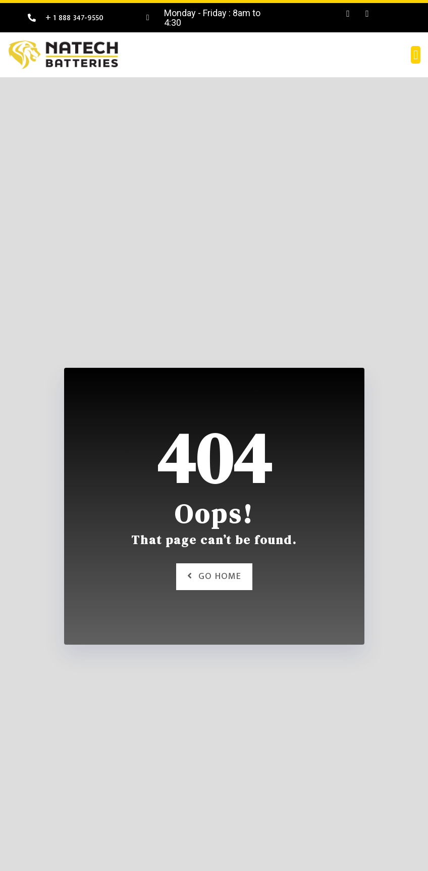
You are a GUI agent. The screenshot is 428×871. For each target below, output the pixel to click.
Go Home (214, 576)
